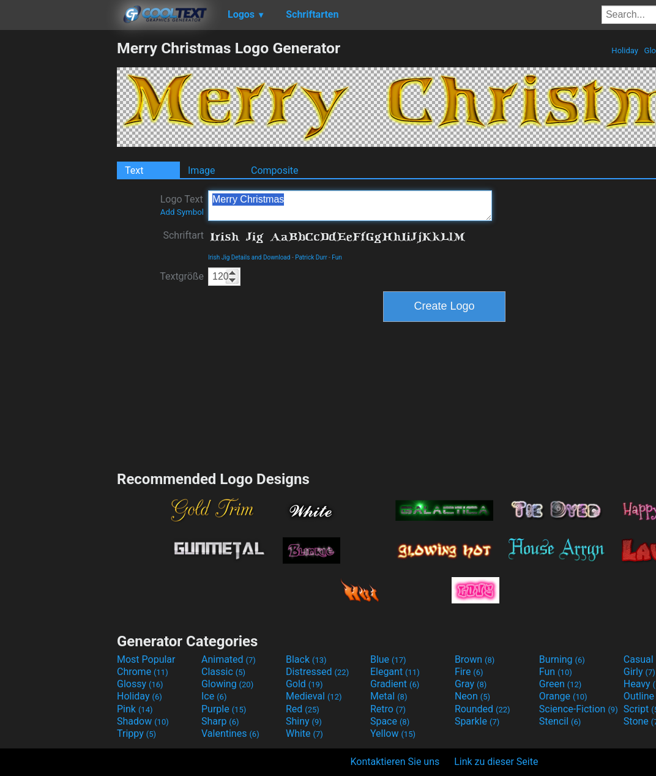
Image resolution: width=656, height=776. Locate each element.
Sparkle (477, 721)
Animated (228, 659)
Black (306, 659)
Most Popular (146, 659)
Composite (275, 170)
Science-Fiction (578, 709)
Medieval (314, 696)
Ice (213, 696)
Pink (135, 709)
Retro (388, 709)
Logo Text (182, 205)
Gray (470, 684)
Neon (472, 696)
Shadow (143, 721)
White (304, 733)
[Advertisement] (58, 222)
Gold (304, 684)
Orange (563, 696)
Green (560, 684)
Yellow (393, 733)
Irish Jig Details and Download (249, 257)
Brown (474, 659)
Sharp (220, 721)
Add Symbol (182, 212)
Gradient (394, 684)
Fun (336, 257)
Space (389, 721)
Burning (562, 659)
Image (201, 170)
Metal (389, 696)
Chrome (142, 671)
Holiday (624, 50)
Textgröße (182, 276)
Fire (469, 671)
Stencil (560, 721)
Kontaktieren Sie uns (395, 761)
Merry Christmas (350, 205)
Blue (388, 659)
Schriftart (183, 235)
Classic (223, 671)
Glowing (227, 684)
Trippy (136, 733)
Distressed (317, 671)
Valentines (230, 733)
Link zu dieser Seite (496, 761)
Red (302, 709)
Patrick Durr (311, 257)
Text (134, 170)
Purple (223, 709)
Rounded (482, 709)
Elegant (395, 671)
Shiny (304, 721)
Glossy (140, 684)
